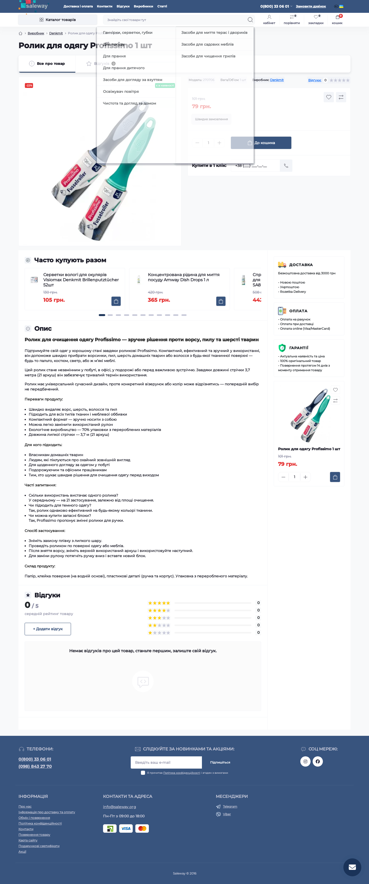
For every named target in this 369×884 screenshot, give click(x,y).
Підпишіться (220, 762)
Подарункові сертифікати (38, 846)
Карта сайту (27, 840)
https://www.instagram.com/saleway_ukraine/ (305, 761)
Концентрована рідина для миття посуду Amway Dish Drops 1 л (184, 277)
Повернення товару (34, 835)
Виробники (143, 6)
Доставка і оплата (78, 6)
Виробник (36, 33)
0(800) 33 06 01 (34, 759)
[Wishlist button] (329, 97)
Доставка (301, 265)
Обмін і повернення (34, 818)
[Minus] (197, 142)
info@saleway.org (119, 807)
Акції (22, 851)
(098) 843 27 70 (35, 766)
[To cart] (116, 301)
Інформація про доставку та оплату (46, 812)
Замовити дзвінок (311, 6)
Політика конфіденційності (181, 773)
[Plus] (219, 142)
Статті (162, 6)
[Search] (250, 20)
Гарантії (299, 348)
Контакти (104, 6)
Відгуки (123, 6)
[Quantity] (208, 143)
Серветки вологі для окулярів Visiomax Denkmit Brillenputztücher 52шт (81, 279)
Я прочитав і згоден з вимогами (187, 773)
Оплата (298, 311)
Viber (227, 814)
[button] (102, 315)
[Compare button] (341, 97)
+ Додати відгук (48, 629)
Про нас (25, 806)
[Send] (286, 165)
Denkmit (56, 33)
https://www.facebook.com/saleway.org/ (318, 761)
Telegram (230, 806)
